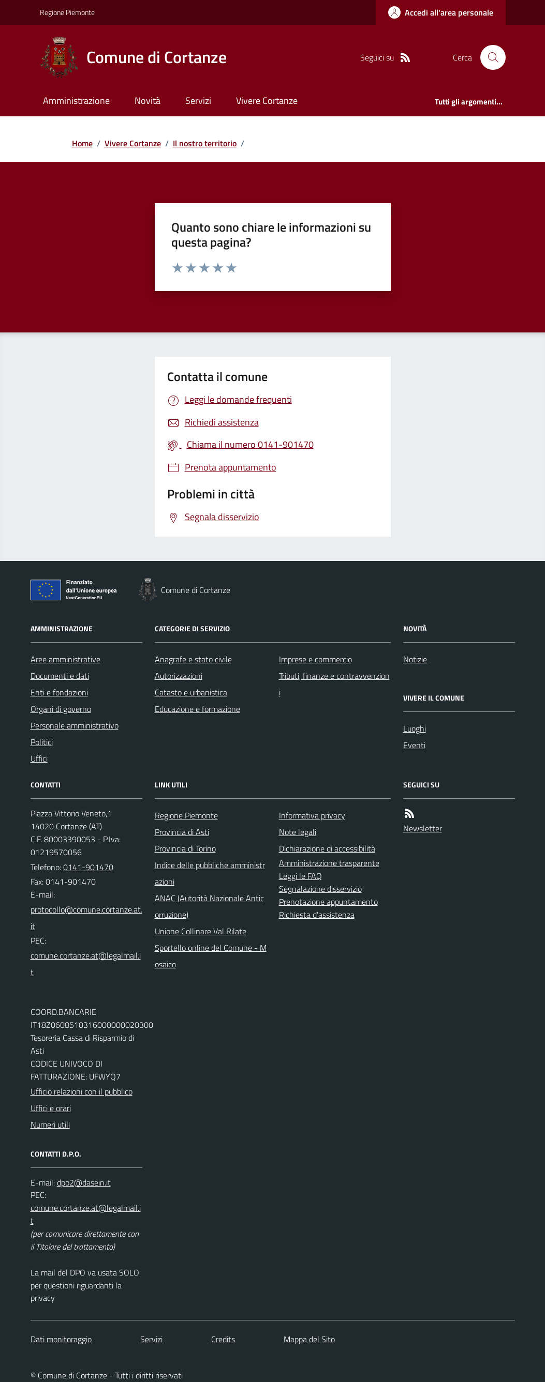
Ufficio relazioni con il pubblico (81, 1091)
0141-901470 (88, 867)
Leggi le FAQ (300, 876)
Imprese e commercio (315, 659)
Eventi (414, 745)
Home (82, 143)
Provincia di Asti (182, 832)
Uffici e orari (51, 1108)
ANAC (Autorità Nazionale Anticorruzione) (209, 906)
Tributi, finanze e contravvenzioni (334, 684)
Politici (42, 742)
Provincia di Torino (185, 848)
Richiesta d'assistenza (317, 914)
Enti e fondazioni (59, 692)
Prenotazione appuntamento (328, 901)
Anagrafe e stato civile (193, 659)
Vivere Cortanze (267, 101)
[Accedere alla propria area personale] (441, 12)
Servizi (198, 101)
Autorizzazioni (178, 676)
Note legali (297, 832)
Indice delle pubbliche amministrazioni (210, 873)
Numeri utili (50, 1124)
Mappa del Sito (309, 1339)
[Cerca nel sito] (488, 57)
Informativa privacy (312, 815)
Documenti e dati (60, 676)
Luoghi (414, 728)
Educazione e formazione (197, 709)
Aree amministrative (65, 659)
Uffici (39, 758)
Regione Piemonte (67, 12)
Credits (223, 1339)
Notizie (415, 659)
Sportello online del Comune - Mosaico (211, 955)
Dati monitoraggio (61, 1339)
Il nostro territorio (205, 143)
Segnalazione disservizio (320, 889)
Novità (147, 101)
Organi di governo (61, 709)
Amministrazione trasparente (329, 863)
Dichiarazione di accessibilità (327, 848)
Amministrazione (76, 101)
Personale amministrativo (75, 725)
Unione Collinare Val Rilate (200, 931)
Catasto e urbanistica (191, 692)
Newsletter (422, 828)
